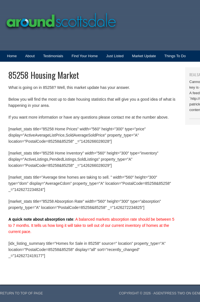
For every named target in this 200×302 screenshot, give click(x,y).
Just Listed (112, 58)
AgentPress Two (169, 293)
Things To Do (175, 56)
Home (12, 56)
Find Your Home (85, 56)
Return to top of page (21, 293)
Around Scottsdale (56, 18)
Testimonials (53, 56)
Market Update (142, 58)
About (30, 56)
